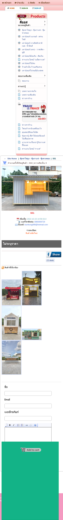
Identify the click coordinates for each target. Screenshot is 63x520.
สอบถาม (25, 81)
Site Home (12, 159)
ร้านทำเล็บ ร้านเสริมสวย (32, 67)
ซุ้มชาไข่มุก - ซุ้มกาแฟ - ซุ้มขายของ (35, 159)
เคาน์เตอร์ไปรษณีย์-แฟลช (32, 71)
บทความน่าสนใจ (29, 91)
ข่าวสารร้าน (27, 98)
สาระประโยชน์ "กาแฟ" (31, 149)
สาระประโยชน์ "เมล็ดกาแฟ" (33, 60)
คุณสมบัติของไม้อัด (30, 132)
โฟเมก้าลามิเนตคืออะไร (32, 128)
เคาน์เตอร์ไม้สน (28, 63)
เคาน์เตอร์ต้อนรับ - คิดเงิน (32, 56)
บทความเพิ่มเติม (29, 95)
